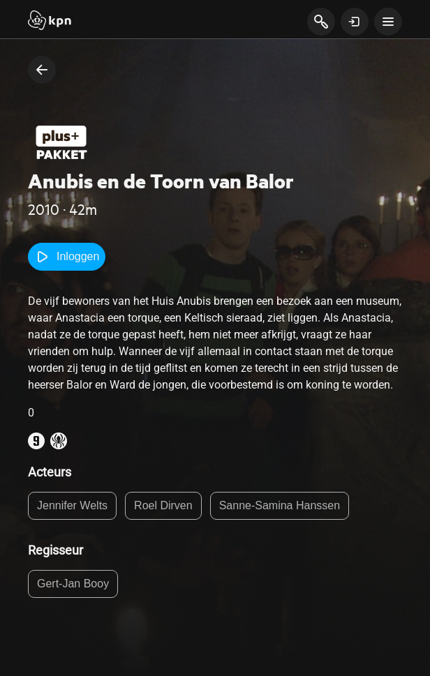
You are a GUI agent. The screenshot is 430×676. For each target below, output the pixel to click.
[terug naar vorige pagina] (42, 70)
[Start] (49, 22)
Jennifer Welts (72, 505)
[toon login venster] (355, 22)
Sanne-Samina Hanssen (279, 505)
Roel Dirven (163, 505)
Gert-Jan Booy (73, 583)
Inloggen (66, 257)
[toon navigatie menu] (388, 22)
